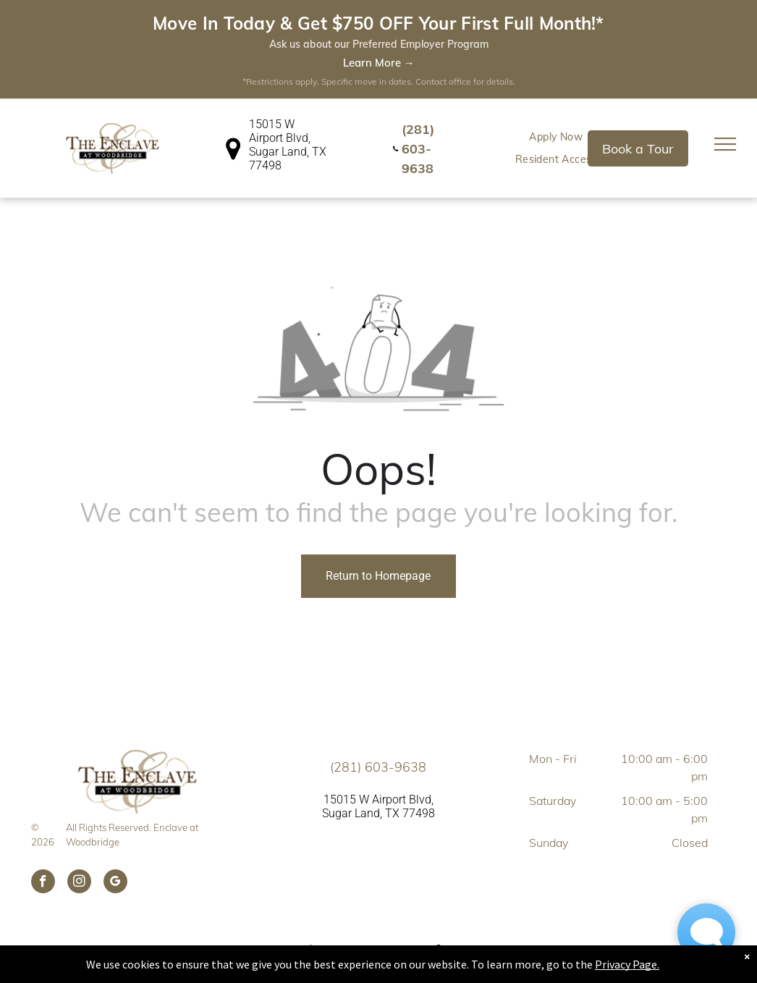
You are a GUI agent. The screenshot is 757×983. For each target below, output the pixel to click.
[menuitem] (301, 892)
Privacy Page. (627, 964)
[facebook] (43, 784)
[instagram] (79, 784)
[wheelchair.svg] (441, 868)
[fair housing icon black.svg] (311, 868)
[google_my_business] (115, 784)
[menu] (725, 45)
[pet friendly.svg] (379, 868)
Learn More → (379, 62)
